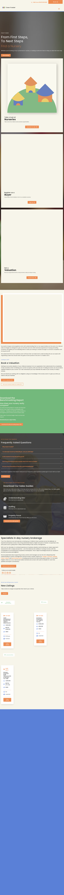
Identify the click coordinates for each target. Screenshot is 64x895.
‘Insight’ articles (47, 556)
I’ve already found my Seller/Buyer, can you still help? (17, 452)
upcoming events (17, 558)
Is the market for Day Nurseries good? (13, 456)
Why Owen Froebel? (8, 447)
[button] (59, 9)
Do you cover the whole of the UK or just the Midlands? (18, 466)
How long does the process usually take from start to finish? (19, 461)
